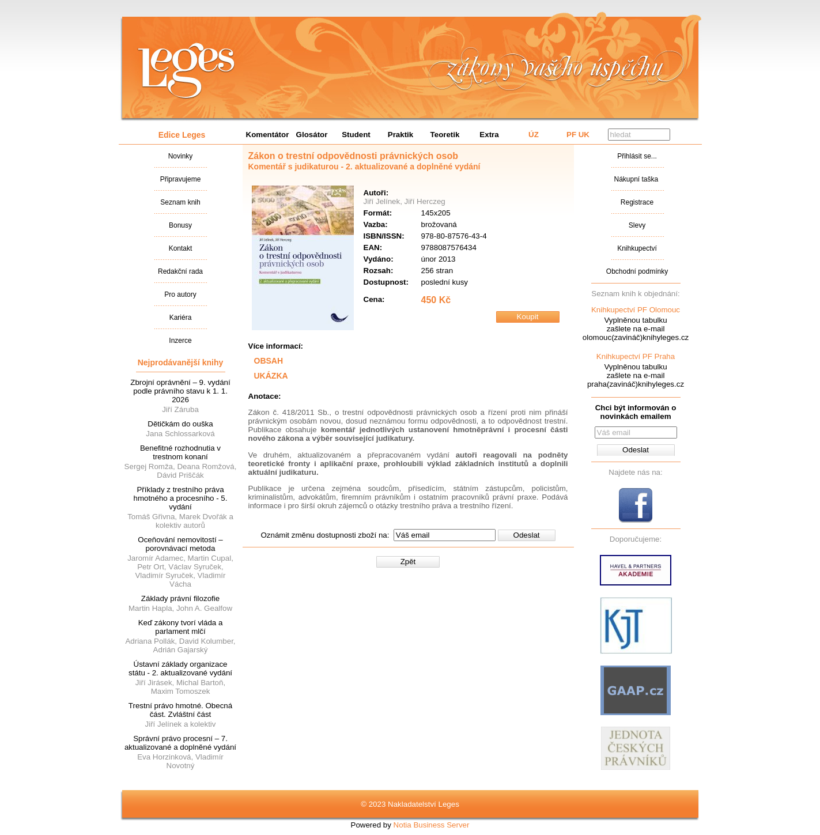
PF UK (578, 134)
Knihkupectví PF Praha (635, 356)
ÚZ (533, 134)
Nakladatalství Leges (186, 71)
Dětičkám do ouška (180, 424)
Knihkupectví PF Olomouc (635, 309)
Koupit (528, 316)
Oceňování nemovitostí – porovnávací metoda (180, 544)
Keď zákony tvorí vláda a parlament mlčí (180, 627)
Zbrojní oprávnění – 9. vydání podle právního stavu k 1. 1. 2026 (180, 391)
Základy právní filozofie (180, 598)
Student (356, 134)
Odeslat (526, 535)
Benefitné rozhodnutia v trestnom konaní (180, 452)
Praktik (400, 134)
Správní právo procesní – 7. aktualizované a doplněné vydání (180, 742)
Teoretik (445, 134)
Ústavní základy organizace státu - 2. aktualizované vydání (180, 668)
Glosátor (312, 134)
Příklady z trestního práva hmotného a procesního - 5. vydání (180, 498)
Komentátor (267, 134)
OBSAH (269, 360)
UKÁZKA (271, 375)
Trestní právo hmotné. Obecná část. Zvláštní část (180, 710)
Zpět (408, 561)
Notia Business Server (432, 825)
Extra (488, 134)
